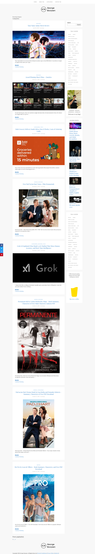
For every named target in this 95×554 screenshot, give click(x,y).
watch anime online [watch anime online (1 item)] (72, 80)
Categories (50, 1)
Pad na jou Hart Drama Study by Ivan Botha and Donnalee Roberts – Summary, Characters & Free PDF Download (38, 393)
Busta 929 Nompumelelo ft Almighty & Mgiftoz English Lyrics (74, 191)
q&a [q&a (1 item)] (74, 69)
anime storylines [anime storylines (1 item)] (72, 42)
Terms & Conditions (41, 553)
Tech (42, 127)
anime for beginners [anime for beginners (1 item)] (72, 38)
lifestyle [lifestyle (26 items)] (75, 61)
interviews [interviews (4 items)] (70, 57)
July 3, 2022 (72, 169)
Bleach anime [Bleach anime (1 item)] (71, 44)
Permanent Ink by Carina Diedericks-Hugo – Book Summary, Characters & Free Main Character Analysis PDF (38, 302)
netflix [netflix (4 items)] (74, 65)
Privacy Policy (50, 553)
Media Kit (56, 553)
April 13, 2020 (72, 203)
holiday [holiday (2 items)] (74, 55)
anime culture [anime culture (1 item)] (71, 36)
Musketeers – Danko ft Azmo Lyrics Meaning (74, 173)
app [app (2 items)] (78, 42)
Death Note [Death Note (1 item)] (70, 51)
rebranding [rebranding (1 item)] (70, 71)
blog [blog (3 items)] (77, 44)
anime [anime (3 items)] (74, 34)
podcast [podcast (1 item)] (70, 69)
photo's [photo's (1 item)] (77, 67)
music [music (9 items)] (69, 65)
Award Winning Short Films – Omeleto (39, 77)
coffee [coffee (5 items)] (69, 232)
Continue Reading (19, 66)
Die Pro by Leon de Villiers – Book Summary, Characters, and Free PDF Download (38, 468)
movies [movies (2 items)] (75, 63)
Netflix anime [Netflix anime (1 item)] (71, 67)
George (42, 28)
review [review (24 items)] (76, 71)
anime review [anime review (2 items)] (71, 40)
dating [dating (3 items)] (74, 232)
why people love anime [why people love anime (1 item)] (73, 82)
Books (36, 182)
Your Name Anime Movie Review (38, 26)
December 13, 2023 (73, 157)
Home (35, 1)
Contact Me (58, 1)
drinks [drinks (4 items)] (76, 51)
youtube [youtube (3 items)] (70, 84)
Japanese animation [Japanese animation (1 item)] (72, 59)
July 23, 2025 (72, 129)
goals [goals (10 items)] (69, 55)
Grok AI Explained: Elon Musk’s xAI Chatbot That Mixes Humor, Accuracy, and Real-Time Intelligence (38, 247)
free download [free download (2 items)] (75, 53)
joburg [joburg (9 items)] (69, 61)
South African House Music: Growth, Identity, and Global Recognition (74, 135)
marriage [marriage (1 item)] (70, 63)
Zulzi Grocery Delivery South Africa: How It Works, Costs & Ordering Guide (38, 130)
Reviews (38, 23)
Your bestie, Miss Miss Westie (74, 160)
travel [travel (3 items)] (69, 261)
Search (69, 22)
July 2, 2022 (72, 185)
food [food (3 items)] (69, 53)
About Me (41, 1)
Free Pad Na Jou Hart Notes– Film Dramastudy (38, 184)
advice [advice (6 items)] (69, 34)
